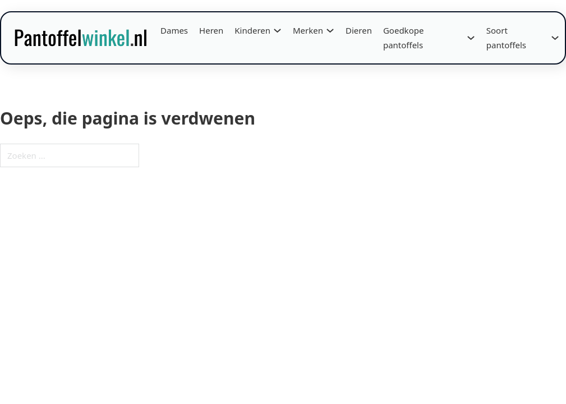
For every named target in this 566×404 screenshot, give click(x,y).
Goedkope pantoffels (403, 37)
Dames (174, 30)
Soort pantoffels (506, 37)
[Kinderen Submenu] (277, 30)
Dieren (359, 30)
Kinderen (252, 30)
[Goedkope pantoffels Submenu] (471, 38)
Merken (308, 30)
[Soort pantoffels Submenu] (555, 38)
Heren (211, 30)
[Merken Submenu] (330, 30)
